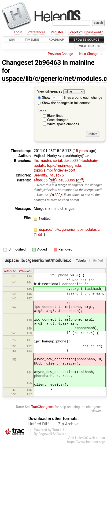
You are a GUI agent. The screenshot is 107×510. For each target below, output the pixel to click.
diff (52, 180)
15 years (81, 151)
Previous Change (60, 54)
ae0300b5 (66, 180)
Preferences (36, 32)
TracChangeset (42, 407)
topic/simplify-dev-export (54, 170)
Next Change (88, 54)
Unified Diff (38, 424)
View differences (49, 92)
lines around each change (77, 98)
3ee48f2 (41, 175)
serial (57, 160)
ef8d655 (41, 180)
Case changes (57, 120)
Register (57, 32)
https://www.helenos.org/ (86, 442)
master (45, 160)
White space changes (63, 124)
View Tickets (89, 46)
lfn (36, 160)
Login (18, 32)
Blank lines (55, 116)
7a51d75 (56, 175)
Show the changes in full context (64, 103)
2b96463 (48, 63)
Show (44, 98)
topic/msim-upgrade (64, 165)
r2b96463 (25, 271)
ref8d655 (10, 271)
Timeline (32, 39)
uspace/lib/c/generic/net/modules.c (54, 78)
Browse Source (86, 39)
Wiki (12, 39)
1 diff (39, 234)
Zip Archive (68, 424)
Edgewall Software (52, 434)
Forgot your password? (85, 32)
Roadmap (56, 39)
